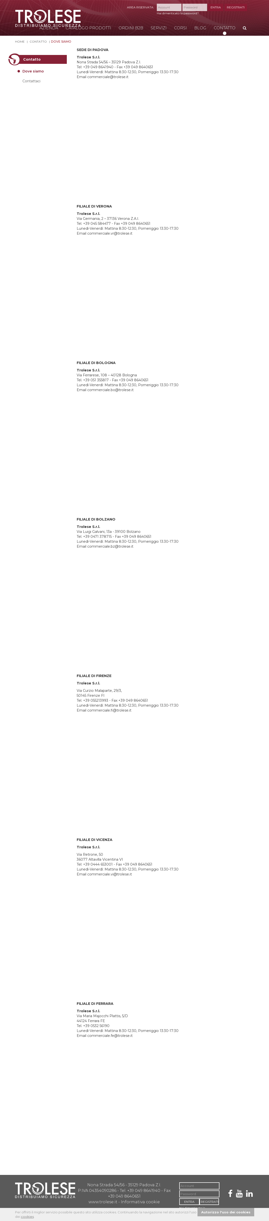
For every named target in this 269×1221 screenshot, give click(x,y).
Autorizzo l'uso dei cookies (226, 1212)
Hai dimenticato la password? (178, 13)
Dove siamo (61, 41)
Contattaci (31, 81)
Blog (200, 28)
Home (20, 41)
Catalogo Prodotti (88, 28)
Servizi (159, 28)
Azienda (48, 28)
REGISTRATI (236, 7)
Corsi (180, 28)
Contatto (224, 28)
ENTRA (216, 7)
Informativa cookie (140, 1202)
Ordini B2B (131, 28)
